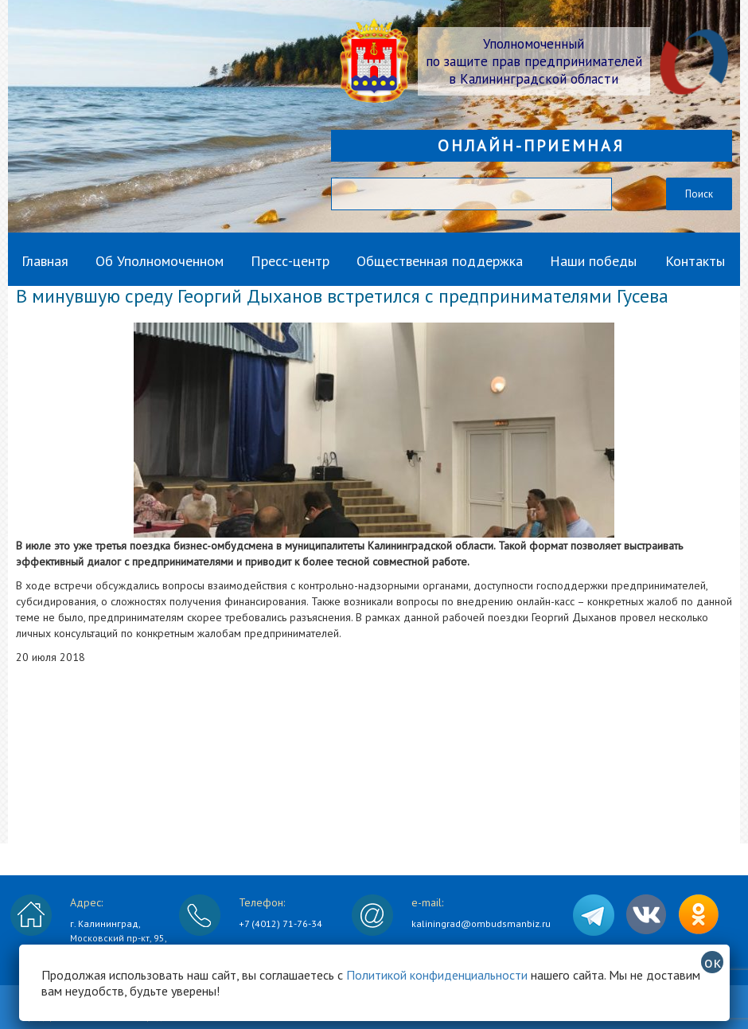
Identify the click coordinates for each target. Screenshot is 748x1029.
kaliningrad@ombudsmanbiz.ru (481, 923)
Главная (44, 261)
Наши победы (593, 261)
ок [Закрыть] (712, 962)
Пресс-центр (290, 261)
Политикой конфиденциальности (437, 975)
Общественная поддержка (439, 261)
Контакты (695, 261)
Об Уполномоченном (159, 261)
